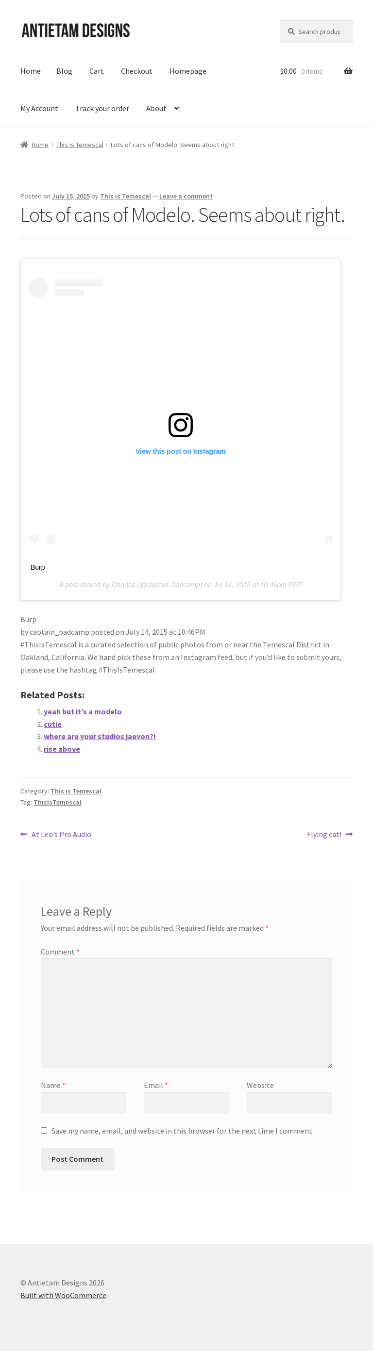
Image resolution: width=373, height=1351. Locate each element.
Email (156, 1085)
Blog (64, 71)
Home (30, 71)
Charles (123, 585)
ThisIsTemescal (58, 802)
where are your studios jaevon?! (100, 736)
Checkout (137, 71)
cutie (53, 724)
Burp (38, 567)
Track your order (102, 108)
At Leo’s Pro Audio (61, 834)
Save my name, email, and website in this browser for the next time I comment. (182, 1131)
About (156, 108)
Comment (60, 951)
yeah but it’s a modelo (83, 711)
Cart (96, 71)
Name (53, 1085)
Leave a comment (186, 196)
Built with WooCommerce (63, 1295)
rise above (62, 749)
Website (260, 1085)
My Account (39, 108)
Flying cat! (324, 834)
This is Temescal (79, 144)
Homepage (188, 71)
